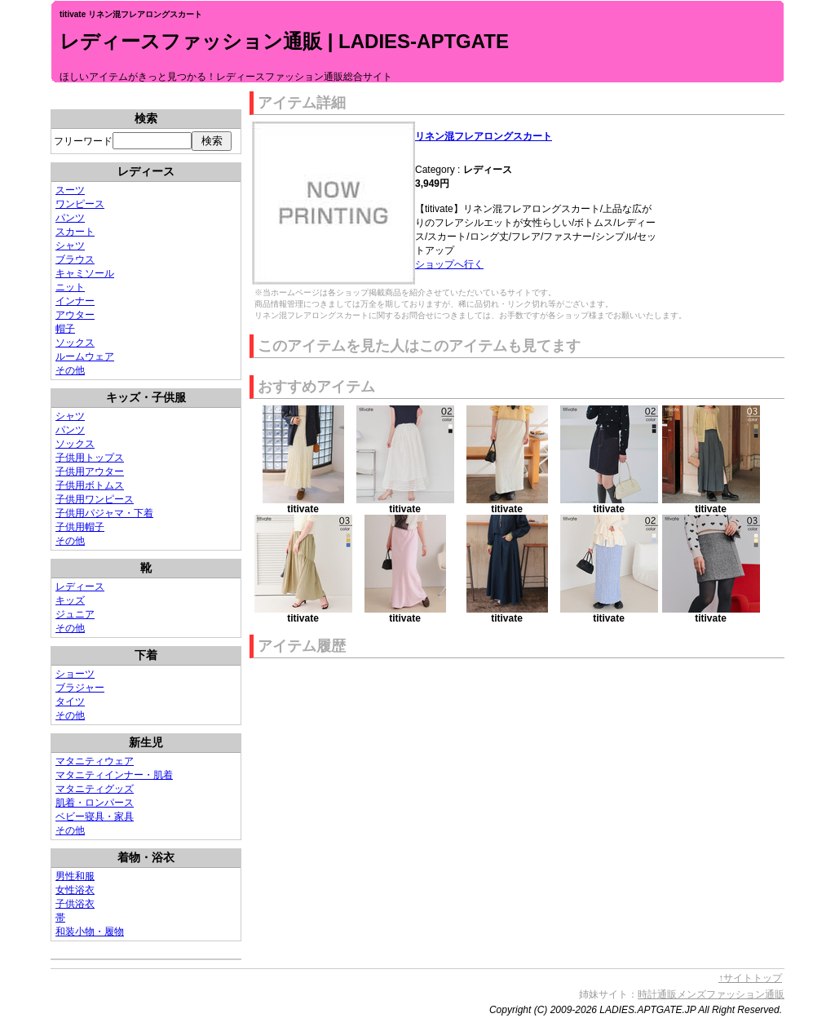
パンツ (70, 218)
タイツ (70, 701)
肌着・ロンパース (94, 802)
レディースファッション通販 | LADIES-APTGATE (284, 41)
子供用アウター (89, 471)
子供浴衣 (75, 904)
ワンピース (79, 204)
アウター (75, 315)
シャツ (70, 245)
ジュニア (75, 614)
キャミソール (84, 273)
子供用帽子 (79, 527)
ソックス (75, 342)
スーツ (70, 190)
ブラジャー (79, 687)
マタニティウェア (94, 761)
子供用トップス (89, 457)
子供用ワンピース (94, 499)
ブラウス (75, 259)
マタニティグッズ (94, 788)
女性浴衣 (75, 890)
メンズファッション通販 (730, 994)
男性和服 (75, 876)
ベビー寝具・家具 (94, 816)
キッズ (70, 600)
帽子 (65, 328)
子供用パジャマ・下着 (104, 513)
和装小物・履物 (89, 931)
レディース (79, 586)
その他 (70, 370)
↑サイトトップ (750, 978)
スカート (75, 231)
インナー (75, 301)
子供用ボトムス (89, 485)
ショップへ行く (449, 264)
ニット (70, 287)
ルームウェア (84, 356)
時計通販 (657, 994)
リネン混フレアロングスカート (483, 136)
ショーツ (75, 673)
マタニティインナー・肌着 (114, 775)
